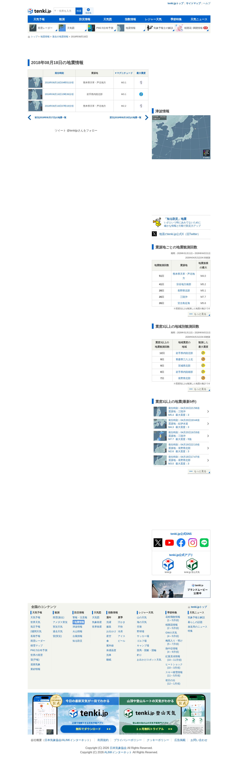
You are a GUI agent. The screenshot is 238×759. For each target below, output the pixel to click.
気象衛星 (97, 622)
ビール (121, 640)
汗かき (121, 622)
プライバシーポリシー (128, 740)
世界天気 (35, 622)
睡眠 (108, 659)
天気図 (107, 19)
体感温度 (111, 650)
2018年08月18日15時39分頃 (59, 94)
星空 (108, 636)
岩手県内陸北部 (184, 353)
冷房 (120, 631)
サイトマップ (193, 3)
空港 (139, 626)
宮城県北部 (184, 365)
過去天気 (58, 631)
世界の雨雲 (37, 655)
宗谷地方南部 (183, 284)
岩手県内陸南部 (184, 372)
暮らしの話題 (195, 622)
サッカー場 (143, 636)
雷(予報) (35, 659)
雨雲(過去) (58, 617)
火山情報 (77, 631)
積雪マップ (37, 645)
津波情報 (77, 626)
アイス (121, 636)
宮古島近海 (184, 303)
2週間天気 (36, 631)
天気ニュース (199, 19)
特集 (190, 630)
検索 (79, 11)
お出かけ (111, 631)
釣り (139, 655)
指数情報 (130, 19)
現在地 (88, 13)
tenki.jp (40, 12)
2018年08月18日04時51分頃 (59, 82)
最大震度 (141, 73)
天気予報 (39, 19)
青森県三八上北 (184, 359)
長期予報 (35, 636)
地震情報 (79, 622)
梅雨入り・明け (175, 642)
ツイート (60, 130)
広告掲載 (180, 740)
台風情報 (77, 636)
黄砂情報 (35, 669)
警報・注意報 (80, 617)
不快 (120, 626)
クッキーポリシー (158, 740)
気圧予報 (35, 626)
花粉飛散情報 (175, 618)
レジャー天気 (153, 19)
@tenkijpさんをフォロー (82, 130)
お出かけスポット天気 (149, 659)
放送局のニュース (197, 626)
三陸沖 (183, 296)
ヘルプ (206, 3)
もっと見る (200, 314)
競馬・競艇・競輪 (146, 650)
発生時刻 (59, 73)
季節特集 (176, 19)
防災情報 (84, 19)
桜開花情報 (175, 626)
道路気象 (35, 664)
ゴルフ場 (142, 640)
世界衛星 (97, 626)
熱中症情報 (175, 650)
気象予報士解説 (196, 617)
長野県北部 (184, 290)
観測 (62, 19)
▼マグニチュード (124, 73)
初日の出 (175, 682)
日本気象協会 (53, 740)
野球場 (140, 631)
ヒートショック (175, 666)
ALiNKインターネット (75, 740)
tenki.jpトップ (175, 3)
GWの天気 (175, 634)
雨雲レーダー (38, 640)
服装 (108, 626)
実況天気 (58, 626)
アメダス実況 (60, 622)
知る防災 (77, 640)
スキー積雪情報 (175, 674)
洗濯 (108, 622)
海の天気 (142, 622)
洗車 (108, 655)
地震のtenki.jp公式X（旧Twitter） (179, 234)
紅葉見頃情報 (175, 658)
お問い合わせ (199, 740)
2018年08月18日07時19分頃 (59, 106)
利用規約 (103, 740)
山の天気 (142, 617)
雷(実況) (57, 636)
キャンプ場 (143, 645)
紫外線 (110, 645)
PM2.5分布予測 (39, 650)
